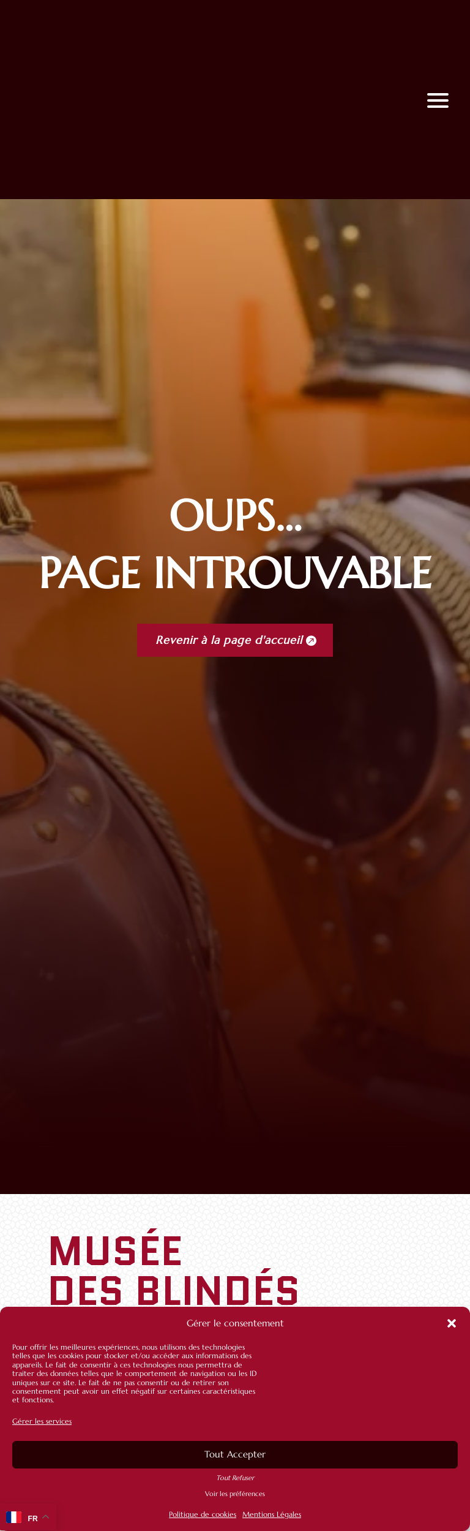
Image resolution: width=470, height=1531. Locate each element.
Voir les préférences (235, 1494)
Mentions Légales (271, 1514)
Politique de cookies (202, 1514)
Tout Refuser (235, 1478)
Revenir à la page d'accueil (228, 640)
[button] (452, 1323)
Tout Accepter (235, 1454)
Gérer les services (42, 1421)
